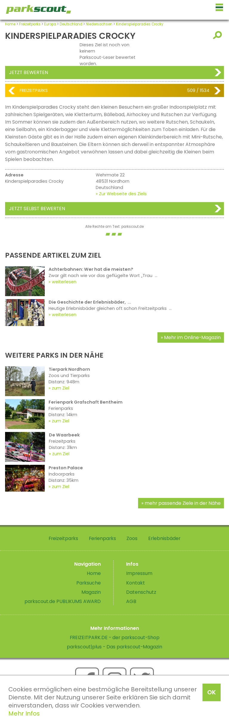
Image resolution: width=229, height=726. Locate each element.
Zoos (131, 538)
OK (211, 692)
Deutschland (71, 24)
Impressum (139, 573)
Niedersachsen (99, 24)
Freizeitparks (30, 24)
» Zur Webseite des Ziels (121, 194)
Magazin (91, 592)
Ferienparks (102, 538)
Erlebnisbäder (164, 538)
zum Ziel (60, 388)
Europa (50, 24)
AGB (131, 601)
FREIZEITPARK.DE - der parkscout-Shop (115, 637)
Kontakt (135, 582)
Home (10, 24)
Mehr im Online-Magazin (192, 337)
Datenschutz (141, 592)
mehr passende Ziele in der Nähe (183, 503)
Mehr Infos (24, 713)
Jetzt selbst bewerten (37, 208)
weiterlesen (64, 282)
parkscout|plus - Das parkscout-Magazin (114, 646)
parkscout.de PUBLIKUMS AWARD (62, 601)
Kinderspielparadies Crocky (139, 24)
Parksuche (88, 582)
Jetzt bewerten (28, 72)
